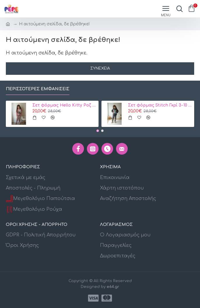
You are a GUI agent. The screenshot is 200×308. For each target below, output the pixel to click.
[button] (98, 131)
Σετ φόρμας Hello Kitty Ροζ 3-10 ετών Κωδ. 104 (64, 105)
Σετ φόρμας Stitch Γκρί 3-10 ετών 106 (160, 105)
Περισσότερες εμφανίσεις (37, 89)
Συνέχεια (100, 68)
